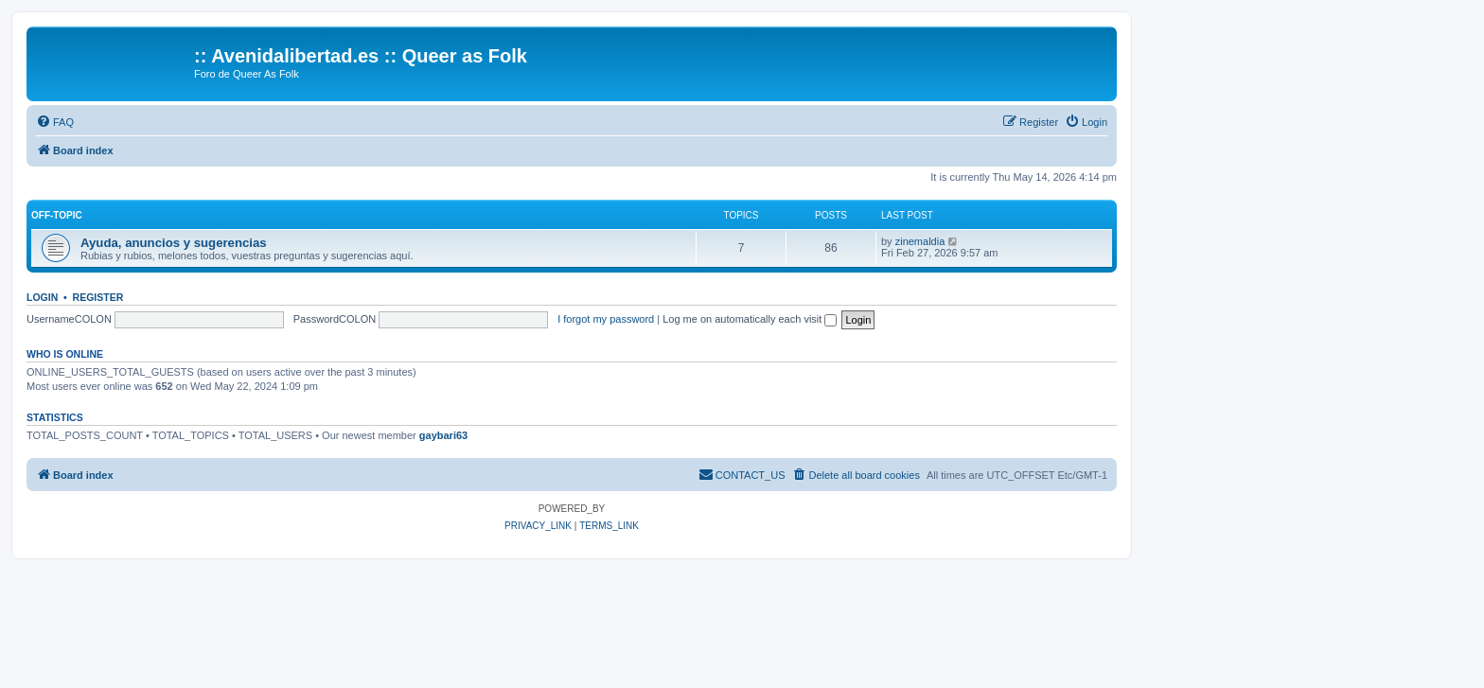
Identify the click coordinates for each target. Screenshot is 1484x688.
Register (98, 297)
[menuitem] (55, 122)
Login (42, 297)
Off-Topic (56, 215)
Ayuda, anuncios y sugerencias (173, 243)
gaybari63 (443, 435)
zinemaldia (920, 241)
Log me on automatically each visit (749, 319)
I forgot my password (605, 319)
